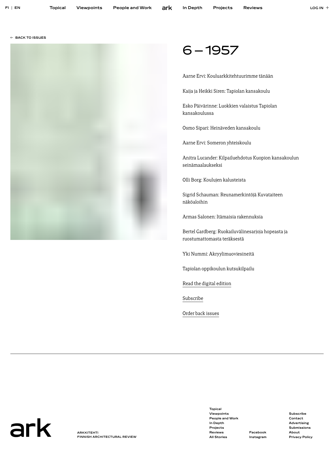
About (294, 432)
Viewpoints (89, 8)
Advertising (299, 423)
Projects (222, 8)
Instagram (258, 437)
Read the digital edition (207, 283)
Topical (58, 8)
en (17, 8)
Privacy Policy (300, 437)
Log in (316, 8)
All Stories (218, 437)
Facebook (257, 432)
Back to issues (30, 37)
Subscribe (193, 298)
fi (7, 8)
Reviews (252, 8)
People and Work (132, 8)
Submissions (300, 427)
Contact (296, 418)
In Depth (192, 8)
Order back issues (201, 313)
